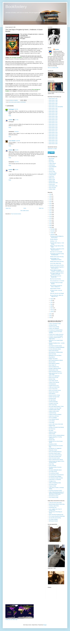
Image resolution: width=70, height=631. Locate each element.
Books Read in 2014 (53, 126)
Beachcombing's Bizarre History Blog (56, 504)
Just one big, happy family (55, 263)
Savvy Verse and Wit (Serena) (55, 454)
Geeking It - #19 (53, 241)
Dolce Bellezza (52, 393)
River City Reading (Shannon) (55, 451)
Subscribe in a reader (52, 148)
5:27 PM (16, 119)
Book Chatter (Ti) (52, 365)
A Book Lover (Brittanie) (54, 328)
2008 (50, 227)
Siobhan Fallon (52, 189)
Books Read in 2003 (53, 108)
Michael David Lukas (53, 182)
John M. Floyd (52, 171)
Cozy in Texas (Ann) (53, 388)
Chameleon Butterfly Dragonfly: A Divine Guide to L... (57, 267)
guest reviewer (17, 102)
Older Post (41, 208)
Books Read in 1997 (53, 98)
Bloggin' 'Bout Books (53, 358)
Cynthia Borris (52, 165)
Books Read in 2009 (53, 117)
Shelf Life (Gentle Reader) (54, 458)
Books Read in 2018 (53, 132)
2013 (50, 218)
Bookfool (11, 119)
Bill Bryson (51, 160)
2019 (50, 207)
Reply (10, 115)
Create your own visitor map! (11, 619)
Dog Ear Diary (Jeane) (53, 392)
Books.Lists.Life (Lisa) (53, 377)
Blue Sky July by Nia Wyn (55, 278)
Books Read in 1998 (53, 100)
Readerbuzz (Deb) (53, 444)
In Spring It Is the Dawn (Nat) (55, 408)
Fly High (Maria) (52, 400)
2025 (50, 196)
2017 (50, 210)
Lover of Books (12, 140)
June (51, 302)
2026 (50, 194)
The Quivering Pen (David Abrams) (56, 474)
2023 (50, 199)
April (51, 306)
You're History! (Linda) (53, 497)
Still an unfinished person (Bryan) (56, 459)
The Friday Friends (53, 471)
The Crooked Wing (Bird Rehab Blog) (57, 516)
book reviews (11, 102)
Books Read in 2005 (53, 111)
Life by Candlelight (53, 417)
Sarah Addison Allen (53, 185)
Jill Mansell (51, 168)
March (51, 307)
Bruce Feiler (51, 161)
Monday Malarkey (54, 239)
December (52, 229)
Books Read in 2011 (53, 121)
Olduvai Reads (52, 433)
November (52, 230)
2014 (50, 216)
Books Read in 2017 (53, 130)
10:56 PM (16, 131)
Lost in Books (52, 420)
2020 (50, 205)
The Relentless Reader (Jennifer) (56, 477)
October (52, 232)
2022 (50, 201)
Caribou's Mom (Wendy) (54, 382)
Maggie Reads (52, 425)
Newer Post (8, 208)
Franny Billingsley (52, 166)
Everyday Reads (52, 398)
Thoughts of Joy (52, 481)
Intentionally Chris (52, 507)
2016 (50, 212)
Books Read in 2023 (53, 140)
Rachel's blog (52, 439)
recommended (23, 102)
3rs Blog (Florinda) (53, 325)
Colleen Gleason (52, 163)
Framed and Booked (53, 401)
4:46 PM (16, 109)
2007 (50, 313)
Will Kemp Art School (53, 521)
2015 (50, 214)
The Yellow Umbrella (53, 519)
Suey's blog (51, 464)
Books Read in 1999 (53, 101)
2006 (50, 315)
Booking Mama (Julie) (53, 369)
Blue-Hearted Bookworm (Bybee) (56, 360)
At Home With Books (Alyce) (55, 349)
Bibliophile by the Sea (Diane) (55, 355)
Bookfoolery (16, 6)
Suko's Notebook (52, 465)
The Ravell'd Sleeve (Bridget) (55, 476)
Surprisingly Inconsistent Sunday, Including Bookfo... (57, 254)
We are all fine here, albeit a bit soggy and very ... (56, 296)
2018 (50, 209)
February (52, 309)
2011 (50, 221)
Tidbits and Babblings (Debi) (55, 482)
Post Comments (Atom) (16, 213)
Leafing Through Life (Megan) (55, 414)
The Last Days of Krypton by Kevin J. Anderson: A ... (56, 286)
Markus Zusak (52, 179)
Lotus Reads (51, 422)
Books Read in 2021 (53, 137)
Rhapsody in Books (53, 450)
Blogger (45, 624)
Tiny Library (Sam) (53, 484)
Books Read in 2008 (53, 116)
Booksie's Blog (52, 379)
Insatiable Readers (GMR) (54, 409)
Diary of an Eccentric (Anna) (55, 390)
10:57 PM (16, 161)
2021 (50, 203)
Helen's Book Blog (53, 404)
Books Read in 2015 (53, 127)
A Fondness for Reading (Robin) (55, 330)
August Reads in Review (55, 288)
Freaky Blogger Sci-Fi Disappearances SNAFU (55, 259)
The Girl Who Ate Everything (55, 517)
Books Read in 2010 (53, 119)
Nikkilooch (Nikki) (52, 432)
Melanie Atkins (52, 181)
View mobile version (24, 210)
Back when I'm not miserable (56, 251)
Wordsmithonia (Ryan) (53, 495)
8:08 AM (16, 169)
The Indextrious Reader (54, 473)
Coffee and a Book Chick (54, 387)
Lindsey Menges (52, 174)
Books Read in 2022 (53, 138)
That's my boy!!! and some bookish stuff (55, 276)
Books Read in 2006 (53, 113)
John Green (51, 169)
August (52, 298)
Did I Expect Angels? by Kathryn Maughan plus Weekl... (57, 273)
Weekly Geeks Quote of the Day (57, 256)
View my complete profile (53, 67)
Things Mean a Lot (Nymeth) (55, 479)
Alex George (51, 158)
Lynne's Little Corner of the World (56, 424)
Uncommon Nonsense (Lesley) (55, 490)
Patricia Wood (52, 184)
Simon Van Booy (52, 187)
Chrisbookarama (52, 383)
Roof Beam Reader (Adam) (54, 453)
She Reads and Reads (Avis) (55, 456)
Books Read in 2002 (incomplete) (56, 106)
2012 (50, 220)
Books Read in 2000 (53, 103)
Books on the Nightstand (54, 375)
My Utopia (51, 430)
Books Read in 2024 (53, 142)
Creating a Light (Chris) (54, 505)
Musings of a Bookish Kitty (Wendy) (56, 427)
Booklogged (11, 109)
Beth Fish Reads (52, 353)
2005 (50, 317)
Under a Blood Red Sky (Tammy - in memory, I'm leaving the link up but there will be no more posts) (56, 493)
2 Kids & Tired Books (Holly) (55, 323)
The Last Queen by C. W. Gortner (57, 280)
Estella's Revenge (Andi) (54, 396)
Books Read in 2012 (53, 122)
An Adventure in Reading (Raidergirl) (56, 347)
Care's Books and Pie (53, 380)
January (52, 311)
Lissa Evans (51, 176)
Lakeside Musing (52, 412)
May (51, 304)
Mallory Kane (52, 177)
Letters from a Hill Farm (54, 416)
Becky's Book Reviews (53, 350)
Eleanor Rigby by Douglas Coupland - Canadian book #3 (57, 270)
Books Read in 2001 (53, 105)
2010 (50, 223)
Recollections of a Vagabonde (55, 448)
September (52, 234)
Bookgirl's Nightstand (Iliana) (55, 368)
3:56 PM (16, 149)
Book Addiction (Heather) (54, 363)
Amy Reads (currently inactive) (55, 345)
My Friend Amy (52, 428)
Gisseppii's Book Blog (53, 403)
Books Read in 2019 (53, 134)
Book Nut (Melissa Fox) (54, 366)
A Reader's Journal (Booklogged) (56, 336)
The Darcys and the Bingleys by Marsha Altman (56, 237)
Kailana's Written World (54, 411)
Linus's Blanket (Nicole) (54, 419)
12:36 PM (18, 140)
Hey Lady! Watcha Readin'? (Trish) (56, 406)
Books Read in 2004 (53, 109)
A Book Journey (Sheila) (54, 326)
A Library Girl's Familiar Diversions (56, 334)
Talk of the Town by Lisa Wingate (57, 293)
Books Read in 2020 (53, 135)
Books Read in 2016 (53, 129)
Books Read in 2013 (53, 124)
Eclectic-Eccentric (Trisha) (54, 395)
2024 (50, 198)
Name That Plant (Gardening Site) (56, 514)
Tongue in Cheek (52, 486)
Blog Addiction (52, 357)
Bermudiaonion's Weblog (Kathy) (56, 352)
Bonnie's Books (52, 361)
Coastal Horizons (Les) (54, 385)
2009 (50, 225)
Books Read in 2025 (53, 143)
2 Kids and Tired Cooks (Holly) (55, 502)
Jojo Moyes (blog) (52, 173)
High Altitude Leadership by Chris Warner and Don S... (57, 249)
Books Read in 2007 (53, 114)
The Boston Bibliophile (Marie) (55, 470)
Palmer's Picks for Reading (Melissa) (56, 435)
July (51, 300)
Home (24, 208)
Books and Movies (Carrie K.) (55, 371)
